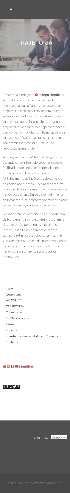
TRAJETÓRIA (15, 306)
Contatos (12, 342)
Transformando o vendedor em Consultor (32, 336)
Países (10, 324)
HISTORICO (14, 300)
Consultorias (14, 312)
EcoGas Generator (17, 318)
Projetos (11, 330)
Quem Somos (14, 294)
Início (9, 288)
